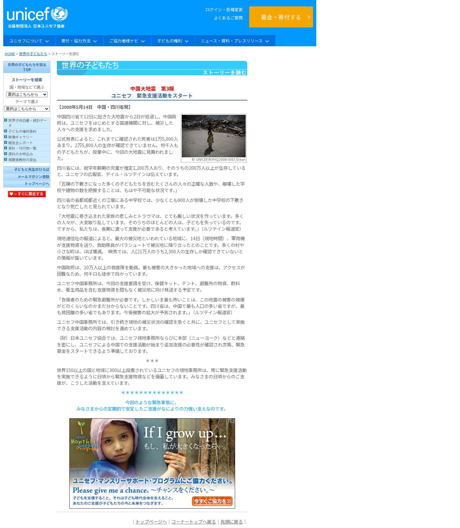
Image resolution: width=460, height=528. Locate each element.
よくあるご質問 (228, 18)
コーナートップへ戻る (193, 521)
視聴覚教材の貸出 (22, 159)
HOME (10, 53)
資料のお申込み (20, 153)
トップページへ (37, 183)
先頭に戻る (231, 521)
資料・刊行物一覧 (22, 148)
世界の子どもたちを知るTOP (27, 67)
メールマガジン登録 (33, 176)
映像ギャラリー (20, 136)
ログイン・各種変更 (224, 9)
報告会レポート (20, 142)
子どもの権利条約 (22, 131)
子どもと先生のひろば (31, 169)
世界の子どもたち (33, 53)
